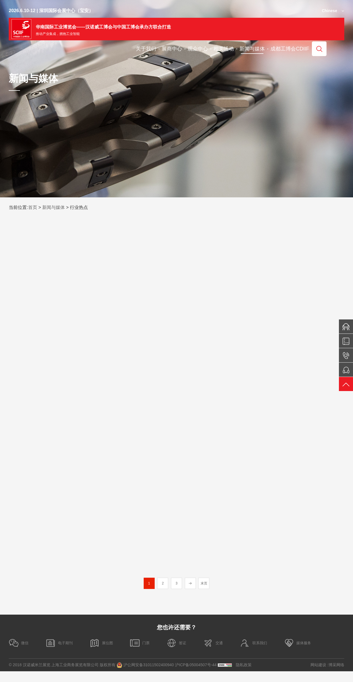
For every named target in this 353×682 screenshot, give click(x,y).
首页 (32, 207)
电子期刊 (63, 653)
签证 (190, 653)
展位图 (109, 653)
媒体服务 (322, 653)
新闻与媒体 (53, 207)
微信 (19, 653)
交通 (230, 653)
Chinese (329, 10)
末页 (204, 594)
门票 (151, 653)
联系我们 (274, 653)
